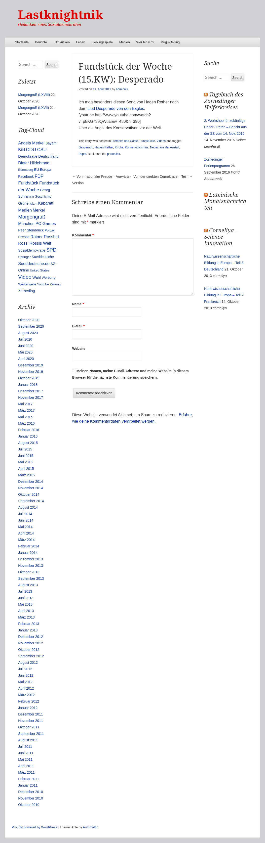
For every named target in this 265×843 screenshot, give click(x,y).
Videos (161, 141)
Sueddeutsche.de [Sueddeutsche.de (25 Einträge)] (33, 263)
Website (78, 349)
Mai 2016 (25, 417)
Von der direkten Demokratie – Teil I (163, 176)
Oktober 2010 (28, 805)
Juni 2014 (25, 520)
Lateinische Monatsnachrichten (225, 201)
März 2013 (26, 617)
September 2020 (31, 326)
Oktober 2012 (28, 650)
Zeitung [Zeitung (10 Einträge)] (55, 284)
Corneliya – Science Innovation (221, 236)
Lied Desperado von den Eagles (115, 108)
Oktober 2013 (28, 572)
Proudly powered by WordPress (34, 827)
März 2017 (26, 410)
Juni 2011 (25, 753)
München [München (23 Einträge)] (26, 224)
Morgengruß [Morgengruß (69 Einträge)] (31, 217)
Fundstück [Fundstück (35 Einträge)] (28, 182)
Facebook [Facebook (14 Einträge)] (26, 176)
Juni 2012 (25, 675)
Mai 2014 (25, 527)
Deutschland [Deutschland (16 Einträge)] (48, 156)
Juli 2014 (25, 514)
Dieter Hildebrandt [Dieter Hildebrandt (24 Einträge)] (34, 163)
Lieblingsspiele (102, 42)
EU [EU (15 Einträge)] (36, 170)
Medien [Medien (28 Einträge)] (25, 210)
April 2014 (26, 533)
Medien (124, 42)
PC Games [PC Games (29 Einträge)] (46, 223)
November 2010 (30, 798)
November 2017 (30, 397)
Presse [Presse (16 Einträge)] (24, 237)
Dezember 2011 (30, 714)
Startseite (22, 42)
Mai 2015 (25, 462)
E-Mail (78, 326)
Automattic (90, 827)
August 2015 (28, 443)
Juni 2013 (25, 598)
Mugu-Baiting (170, 42)
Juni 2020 (25, 346)
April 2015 (26, 469)
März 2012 (26, 695)
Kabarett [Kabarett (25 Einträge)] (45, 203)
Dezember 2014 (30, 482)
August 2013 (28, 585)
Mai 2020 (25, 352)
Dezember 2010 (30, 792)
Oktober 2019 (28, 378)
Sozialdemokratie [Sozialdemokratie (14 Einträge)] (31, 250)
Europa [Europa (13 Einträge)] (45, 170)
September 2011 (31, 734)
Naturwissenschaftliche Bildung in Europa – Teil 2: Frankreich (224, 295)
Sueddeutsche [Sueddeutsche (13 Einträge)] (43, 257)
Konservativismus (136, 147)
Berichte (41, 42)
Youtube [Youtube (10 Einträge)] (43, 284)
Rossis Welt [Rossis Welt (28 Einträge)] (40, 243)
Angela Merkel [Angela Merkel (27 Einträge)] (31, 143)
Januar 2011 (28, 785)
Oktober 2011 (28, 727)
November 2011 (30, 721)
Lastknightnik (60, 15)
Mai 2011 (25, 759)
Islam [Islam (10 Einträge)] (33, 203)
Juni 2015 (25, 456)
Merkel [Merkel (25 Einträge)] (39, 210)
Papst (82, 154)
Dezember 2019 (30, 365)
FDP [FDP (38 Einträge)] (39, 176)
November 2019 (30, 372)
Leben (80, 42)
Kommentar (83, 235)
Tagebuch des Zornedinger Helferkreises (223, 101)
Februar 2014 (28, 546)
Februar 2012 (28, 701)
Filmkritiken (61, 42)
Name (78, 304)
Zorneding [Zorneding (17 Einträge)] (26, 291)
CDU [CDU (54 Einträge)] (31, 149)
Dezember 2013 (30, 559)
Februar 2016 (28, 430)
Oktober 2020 (28, 320)
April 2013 (26, 611)
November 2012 (30, 643)
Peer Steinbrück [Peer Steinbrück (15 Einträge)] (30, 230)
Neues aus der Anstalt (164, 147)
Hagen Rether (104, 147)
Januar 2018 (28, 385)
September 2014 (31, 501)
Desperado (85, 147)
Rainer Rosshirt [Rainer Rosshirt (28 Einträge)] (45, 236)
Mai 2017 (25, 404)
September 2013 (31, 578)
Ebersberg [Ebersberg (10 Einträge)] (25, 170)
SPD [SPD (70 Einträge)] (51, 250)
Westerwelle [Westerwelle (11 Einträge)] (27, 284)
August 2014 (28, 507)
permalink (113, 154)
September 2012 (31, 656)
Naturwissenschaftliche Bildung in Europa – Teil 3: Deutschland (224, 262)
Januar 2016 (28, 436)
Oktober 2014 (28, 494)
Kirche (119, 147)
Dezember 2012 (30, 637)
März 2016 (26, 423)
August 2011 (28, 740)
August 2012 (28, 663)
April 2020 (26, 359)
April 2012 (26, 688)
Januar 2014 (28, 553)
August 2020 (28, 333)
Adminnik (122, 89)
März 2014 (26, 540)
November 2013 (30, 566)
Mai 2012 (25, 682)
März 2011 (26, 772)
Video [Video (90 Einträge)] (24, 277)
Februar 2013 (28, 624)
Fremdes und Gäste (125, 141)
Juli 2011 (25, 747)
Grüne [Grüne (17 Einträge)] (23, 203)
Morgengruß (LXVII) (33, 108)
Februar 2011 (28, 779)
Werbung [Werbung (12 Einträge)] (48, 277)
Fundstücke (147, 141)
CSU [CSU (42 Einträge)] (41, 149)
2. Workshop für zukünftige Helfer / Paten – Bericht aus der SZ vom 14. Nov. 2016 (225, 127)
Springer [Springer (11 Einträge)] (24, 257)
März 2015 (26, 475)
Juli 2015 (25, 449)
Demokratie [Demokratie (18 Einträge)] (27, 156)
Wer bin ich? (145, 42)
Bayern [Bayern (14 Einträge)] (51, 143)
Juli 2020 (25, 339)
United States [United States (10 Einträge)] (39, 270)
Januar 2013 (28, 630)
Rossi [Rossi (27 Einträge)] (23, 243)
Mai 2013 (25, 604)
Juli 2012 (25, 669)
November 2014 (30, 488)
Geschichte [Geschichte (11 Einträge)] (43, 196)
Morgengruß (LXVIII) (34, 95)
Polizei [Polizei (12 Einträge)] (50, 230)
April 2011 (26, 766)
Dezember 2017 (30, 391)
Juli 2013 (25, 591)
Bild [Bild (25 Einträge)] (21, 149)
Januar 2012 (28, 708)
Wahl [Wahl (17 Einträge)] (37, 277)
